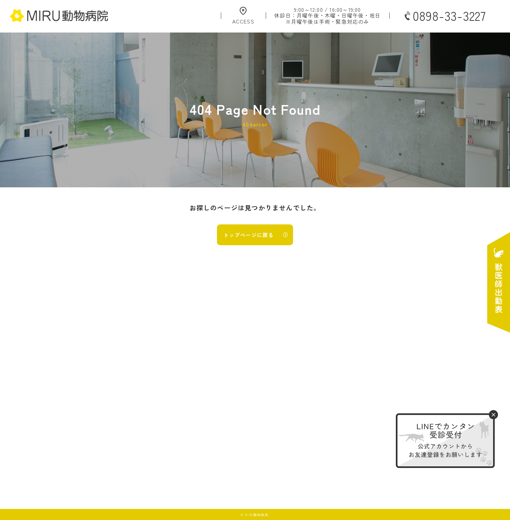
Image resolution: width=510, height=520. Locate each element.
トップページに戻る (248, 235)
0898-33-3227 (444, 15)
